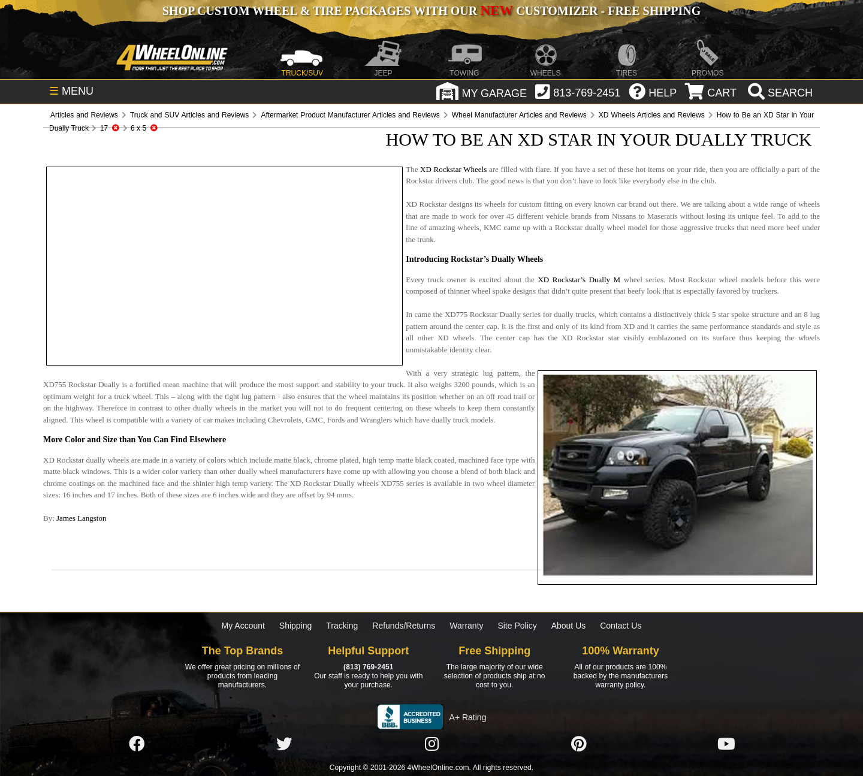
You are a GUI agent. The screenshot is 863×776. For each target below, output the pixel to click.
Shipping (295, 625)
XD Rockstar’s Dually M (579, 279)
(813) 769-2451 (368, 667)
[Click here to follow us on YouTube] (726, 744)
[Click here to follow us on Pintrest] (579, 744)
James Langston (81, 518)
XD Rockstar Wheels (453, 169)
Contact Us (620, 625)
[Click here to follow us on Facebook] (137, 744)
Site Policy (516, 625)
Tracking (342, 625)
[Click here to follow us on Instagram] (431, 744)
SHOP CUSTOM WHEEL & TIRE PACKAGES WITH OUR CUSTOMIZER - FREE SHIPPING (431, 10)
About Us (568, 625)
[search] (779, 93)
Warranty (466, 625)
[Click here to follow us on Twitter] (284, 744)
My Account (243, 625)
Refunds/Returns (403, 625)
